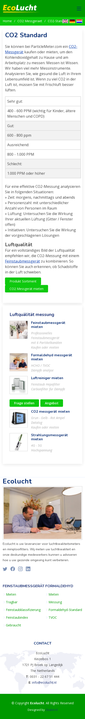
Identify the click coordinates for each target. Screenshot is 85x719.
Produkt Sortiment (23, 283)
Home (7, 21)
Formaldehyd (59, 586)
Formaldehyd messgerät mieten (51, 359)
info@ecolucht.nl (44, 682)
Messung (55, 602)
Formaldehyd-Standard (65, 609)
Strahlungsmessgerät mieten (49, 439)
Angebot (51, 405)
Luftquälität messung (32, 316)
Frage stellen (24, 405)
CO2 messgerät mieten (50, 413)
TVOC (53, 617)
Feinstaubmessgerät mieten (48, 326)
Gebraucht (13, 625)
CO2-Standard (58, 21)
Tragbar (11, 602)
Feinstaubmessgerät (22, 263)
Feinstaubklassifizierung (23, 609)
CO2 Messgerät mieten (27, 291)
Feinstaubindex (17, 617)
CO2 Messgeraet (29, 21)
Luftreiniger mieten (47, 380)
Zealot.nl (52, 710)
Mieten (11, 594)
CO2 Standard (26, 37)
